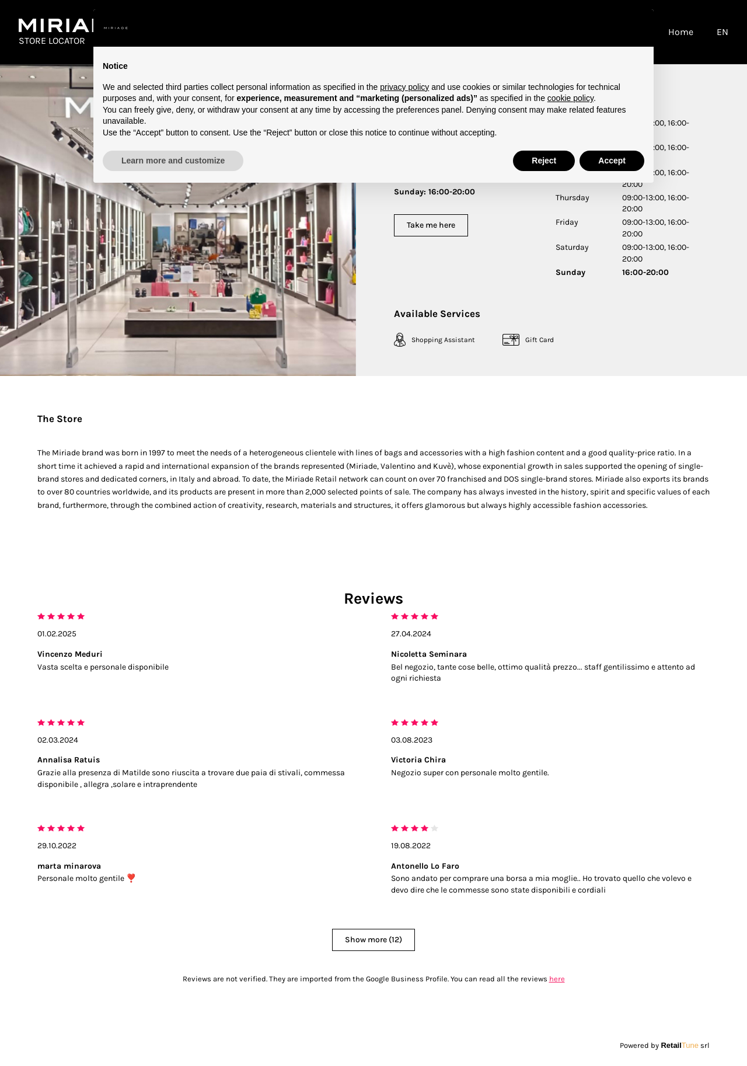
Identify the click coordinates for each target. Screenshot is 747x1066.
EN (722, 31)
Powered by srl (665, 1045)
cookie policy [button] (570, 98)
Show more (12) (373, 940)
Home (680, 31)
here (557, 978)
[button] (638, 28)
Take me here (431, 225)
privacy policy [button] (404, 87)
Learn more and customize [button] (173, 160)
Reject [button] (544, 160)
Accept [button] (612, 160)
